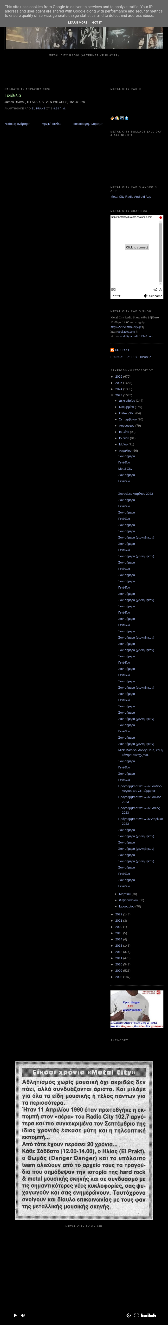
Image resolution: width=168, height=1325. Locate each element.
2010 (119, 964)
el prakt (122, 350)
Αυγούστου (127, 425)
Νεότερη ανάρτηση (18, 124)
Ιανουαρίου (127, 906)
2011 (119, 958)
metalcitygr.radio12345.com (135, 336)
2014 (119, 939)
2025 (119, 383)
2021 (119, 920)
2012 (119, 952)
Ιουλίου (124, 432)
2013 (119, 945)
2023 (119, 395)
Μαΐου (124, 444)
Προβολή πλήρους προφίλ (130, 357)
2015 (119, 933)
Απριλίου (125, 450)
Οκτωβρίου (127, 413)
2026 (119, 376)
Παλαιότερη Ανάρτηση (88, 124)
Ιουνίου (124, 438)
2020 (119, 927)
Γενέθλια (124, 462)
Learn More (77, 22)
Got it (97, 22)
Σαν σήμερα (126, 456)
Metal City (125, 468)
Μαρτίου (125, 894)
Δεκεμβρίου (127, 400)
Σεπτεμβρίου (128, 419)
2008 (119, 977)
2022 (119, 914)
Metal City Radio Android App (130, 196)
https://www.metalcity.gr (125, 327)
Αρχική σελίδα (51, 124)
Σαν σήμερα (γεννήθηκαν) (136, 537)
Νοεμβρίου (127, 407)
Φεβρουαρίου (129, 900)
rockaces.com (126, 331)
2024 (119, 389)
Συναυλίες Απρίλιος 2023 (135, 493)
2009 (119, 970)
